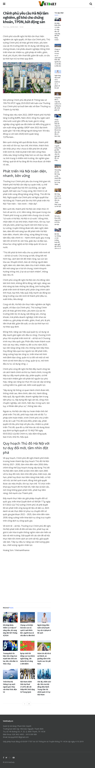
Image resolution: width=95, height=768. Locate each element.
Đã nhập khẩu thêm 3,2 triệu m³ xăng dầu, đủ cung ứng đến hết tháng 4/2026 (10, 630)
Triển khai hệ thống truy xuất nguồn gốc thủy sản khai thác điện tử (10, 686)
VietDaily (11, 762)
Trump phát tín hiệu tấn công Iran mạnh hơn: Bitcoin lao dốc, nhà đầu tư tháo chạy (10, 658)
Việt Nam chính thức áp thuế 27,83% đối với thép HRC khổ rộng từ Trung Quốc (27, 686)
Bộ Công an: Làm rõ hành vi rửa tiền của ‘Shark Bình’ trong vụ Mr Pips (58, 200)
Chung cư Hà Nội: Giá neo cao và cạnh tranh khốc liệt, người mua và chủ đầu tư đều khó (27, 630)
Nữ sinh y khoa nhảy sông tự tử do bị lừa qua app (58, 220)
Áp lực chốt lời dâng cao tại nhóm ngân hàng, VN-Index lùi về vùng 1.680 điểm (27, 658)
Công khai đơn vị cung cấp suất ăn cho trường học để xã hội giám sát (58, 104)
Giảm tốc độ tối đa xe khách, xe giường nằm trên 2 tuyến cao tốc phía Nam (44, 658)
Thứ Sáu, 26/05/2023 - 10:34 (13, 27)
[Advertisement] (27, 577)
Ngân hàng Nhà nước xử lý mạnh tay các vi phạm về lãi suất (58, 82)
